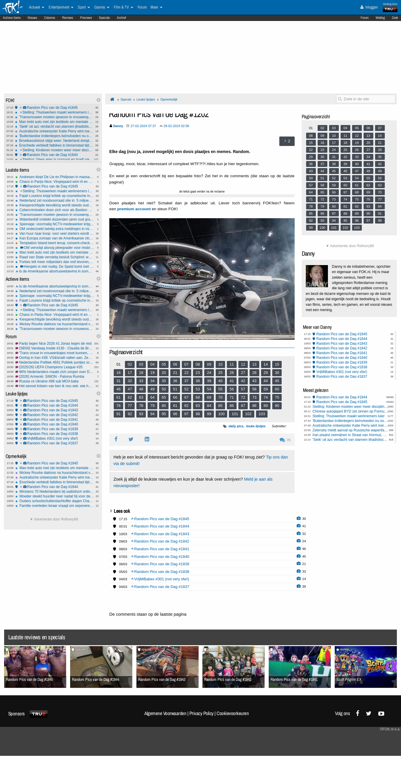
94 (152, 414)
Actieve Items (12, 17)
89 (266, 405)
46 (118, 389)
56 (232, 389)
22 (186, 372)
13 (254, 364)
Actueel (36, 7)
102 (248, 414)
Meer (156, 7)
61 (118, 397)
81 (175, 405)
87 (243, 405)
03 (141, 364)
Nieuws (32, 17)
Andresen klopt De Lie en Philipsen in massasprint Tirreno (54, 177)
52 (186, 389)
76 (118, 405)
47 (130, 389)
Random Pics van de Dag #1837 (54, 443)
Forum (365, 17)
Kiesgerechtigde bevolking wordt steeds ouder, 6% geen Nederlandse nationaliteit (54, 205)
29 (266, 372)
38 (198, 381)
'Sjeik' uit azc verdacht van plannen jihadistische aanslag (54, 126)
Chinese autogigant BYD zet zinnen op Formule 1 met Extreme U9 (351, 411)
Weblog (380, 17)
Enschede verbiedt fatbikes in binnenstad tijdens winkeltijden (54, 145)
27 (243, 372)
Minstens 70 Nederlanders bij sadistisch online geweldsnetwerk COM (54, 491)
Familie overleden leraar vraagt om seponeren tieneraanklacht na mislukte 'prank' (54, 505)
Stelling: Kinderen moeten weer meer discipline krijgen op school (54, 150)
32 (130, 381)
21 (175, 372)
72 (243, 397)
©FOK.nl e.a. (390, 729)
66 (175, 397)
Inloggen (369, 7)
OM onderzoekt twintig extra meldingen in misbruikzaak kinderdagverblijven (54, 229)
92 (130, 414)
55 (220, 389)
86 (232, 405)
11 (232, 364)
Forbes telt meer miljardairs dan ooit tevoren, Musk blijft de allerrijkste (54, 262)
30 (277, 372)
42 (243, 381)
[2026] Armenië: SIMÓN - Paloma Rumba (54, 376)
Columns (49, 17)
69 (209, 397)
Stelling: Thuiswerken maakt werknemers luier (54, 112)
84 (209, 405)
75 (277, 397)
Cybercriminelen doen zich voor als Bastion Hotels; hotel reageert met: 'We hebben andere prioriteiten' (54, 210)
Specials (104, 17)
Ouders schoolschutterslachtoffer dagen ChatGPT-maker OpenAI (54, 501)
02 (130, 364)
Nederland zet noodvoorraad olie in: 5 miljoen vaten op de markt (54, 200)
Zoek (395, 17)
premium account (134, 209)
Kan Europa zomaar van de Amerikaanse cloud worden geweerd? (54, 238)
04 (152, 364)
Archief (121, 17)
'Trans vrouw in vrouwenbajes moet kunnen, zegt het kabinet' (54, 353)
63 (141, 397)
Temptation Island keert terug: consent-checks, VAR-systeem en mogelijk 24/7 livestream (54, 243)
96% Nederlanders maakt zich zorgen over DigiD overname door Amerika (54, 372)
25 (220, 372)
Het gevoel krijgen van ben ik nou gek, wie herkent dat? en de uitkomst (54, 386)
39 (209, 381)
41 (232, 381)
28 (254, 372)
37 (186, 381)
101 (235, 414)
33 (141, 381)
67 (186, 397)
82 (186, 405)
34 (152, 381)
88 (254, 405)
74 (266, 397)
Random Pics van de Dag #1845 (54, 107)
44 (266, 381)
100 (221, 414)
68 (198, 397)
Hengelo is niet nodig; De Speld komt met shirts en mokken (54, 266)
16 (118, 372)
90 (277, 405)
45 (277, 381)
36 (175, 381)
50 (164, 389)
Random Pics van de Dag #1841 (54, 419)
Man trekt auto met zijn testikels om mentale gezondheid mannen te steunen (54, 122)
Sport (84, 7)
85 (220, 405)
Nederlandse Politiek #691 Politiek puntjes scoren (54, 362)
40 (220, 381)
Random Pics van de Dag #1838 (54, 434)
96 (175, 414)
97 (186, 414)
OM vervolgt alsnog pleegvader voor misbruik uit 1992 (54, 247)
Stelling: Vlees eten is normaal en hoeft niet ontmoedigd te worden (54, 159)
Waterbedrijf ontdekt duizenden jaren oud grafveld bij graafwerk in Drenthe (54, 219)
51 (175, 389)
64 (152, 397)
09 (209, 364)
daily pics (236, 426)
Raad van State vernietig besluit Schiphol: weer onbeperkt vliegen (54, 257)
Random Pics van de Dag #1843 (54, 410)
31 (118, 381)
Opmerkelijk (168, 99)
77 (130, 405)
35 (164, 381)
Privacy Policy (201, 713)
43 (254, 381)
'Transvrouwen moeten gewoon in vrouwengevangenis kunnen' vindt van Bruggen (54, 117)
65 (164, 397)
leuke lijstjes (255, 426)
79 (152, 405)
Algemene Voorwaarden (165, 713)
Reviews (67, 17)
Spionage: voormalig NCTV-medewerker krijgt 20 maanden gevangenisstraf (54, 224)
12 (243, 364)
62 (130, 397)
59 (266, 389)
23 (198, 372)
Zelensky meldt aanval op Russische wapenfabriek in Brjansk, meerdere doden (351, 430)
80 (164, 405)
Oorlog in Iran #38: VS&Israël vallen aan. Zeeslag (54, 357)
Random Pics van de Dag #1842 (54, 415)
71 (232, 397)
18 (141, 372)
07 (186, 364)
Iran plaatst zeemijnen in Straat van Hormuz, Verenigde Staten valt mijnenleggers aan (351, 435)
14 (266, 364)
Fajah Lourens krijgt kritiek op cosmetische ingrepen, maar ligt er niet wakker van (54, 196)
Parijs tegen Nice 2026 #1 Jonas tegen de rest (54, 343)
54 (209, 389)
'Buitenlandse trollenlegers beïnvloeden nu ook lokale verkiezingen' (54, 136)
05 (164, 364)
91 (118, 414)
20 (164, 372)
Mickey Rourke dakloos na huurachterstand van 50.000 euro (54, 324)
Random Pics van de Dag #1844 (54, 155)
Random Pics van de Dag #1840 (54, 424)
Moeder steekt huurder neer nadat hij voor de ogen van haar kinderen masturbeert (54, 496)
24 (209, 372)
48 (141, 389)
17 (130, 372)
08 (198, 364)
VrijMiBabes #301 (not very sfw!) (54, 438)
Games (101, 7)
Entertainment (61, 7)
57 (243, 389)
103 (262, 414)
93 (141, 414)
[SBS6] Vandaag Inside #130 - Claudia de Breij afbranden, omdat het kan (54, 348)
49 (152, 389)
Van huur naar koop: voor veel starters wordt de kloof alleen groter (54, 233)
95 (164, 414)
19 (152, 372)
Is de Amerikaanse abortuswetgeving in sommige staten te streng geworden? (54, 271)
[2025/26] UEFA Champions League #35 (54, 367)
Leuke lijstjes (145, 99)
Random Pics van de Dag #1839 (54, 429)
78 (141, 405)
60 (277, 389)
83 (198, 405)
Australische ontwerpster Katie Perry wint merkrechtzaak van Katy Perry (54, 131)
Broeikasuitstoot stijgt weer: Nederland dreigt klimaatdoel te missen (54, 140)
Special (126, 99)
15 (277, 364)
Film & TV (123, 7)
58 (254, 389)
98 (198, 414)
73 (254, 397)
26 (232, 372)
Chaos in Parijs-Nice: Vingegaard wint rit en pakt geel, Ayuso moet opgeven (54, 181)
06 (175, 364)
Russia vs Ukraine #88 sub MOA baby (54, 381)
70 (220, 397)
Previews (86, 17)
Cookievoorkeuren (233, 713)
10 (220, 364)
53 (198, 389)
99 (209, 414)
